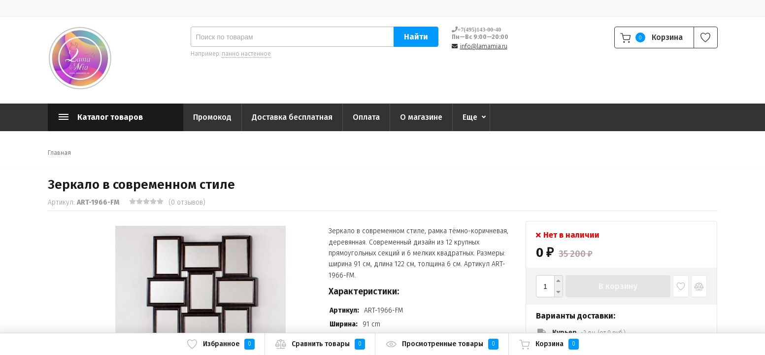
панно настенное (246, 53)
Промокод (212, 117)
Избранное (220, 344)
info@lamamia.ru (483, 46)
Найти (416, 36)
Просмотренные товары (442, 344)
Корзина (549, 344)
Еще (470, 117)
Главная (59, 152)
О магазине (421, 117)
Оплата (366, 117)
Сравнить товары (320, 344)
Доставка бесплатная (292, 117)
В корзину (618, 286)
